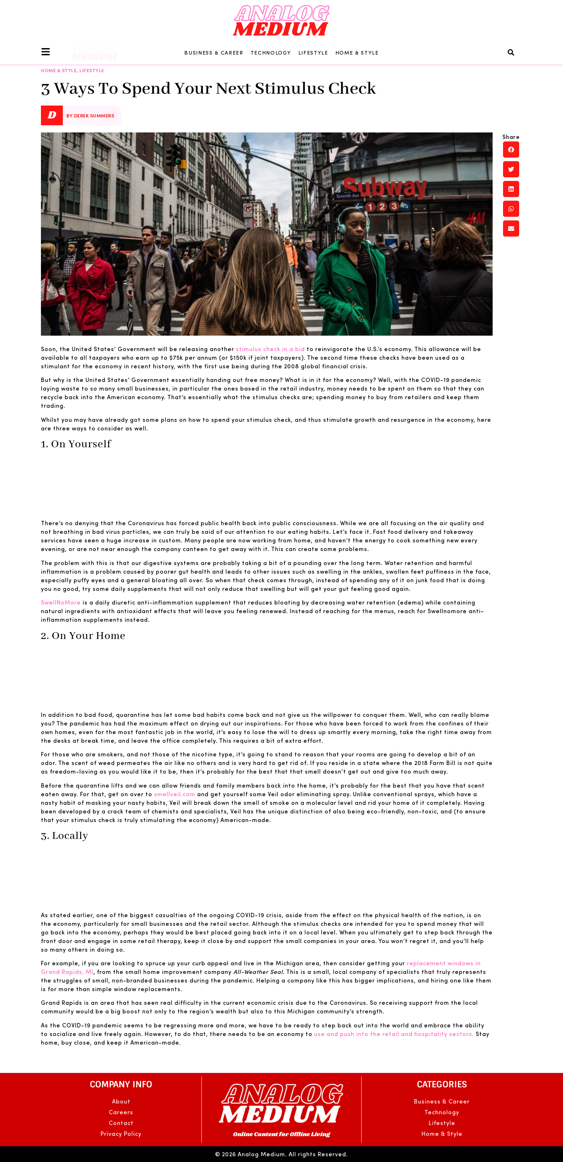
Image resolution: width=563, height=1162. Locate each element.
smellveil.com (174, 794)
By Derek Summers (90, 115)
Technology (271, 52)
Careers (121, 1112)
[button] (511, 52)
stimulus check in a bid (270, 349)
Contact (121, 1123)
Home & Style (357, 52)
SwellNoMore (61, 602)
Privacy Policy (121, 1133)
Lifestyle (313, 52)
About (121, 1101)
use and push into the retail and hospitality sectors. (394, 1034)
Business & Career (213, 52)
